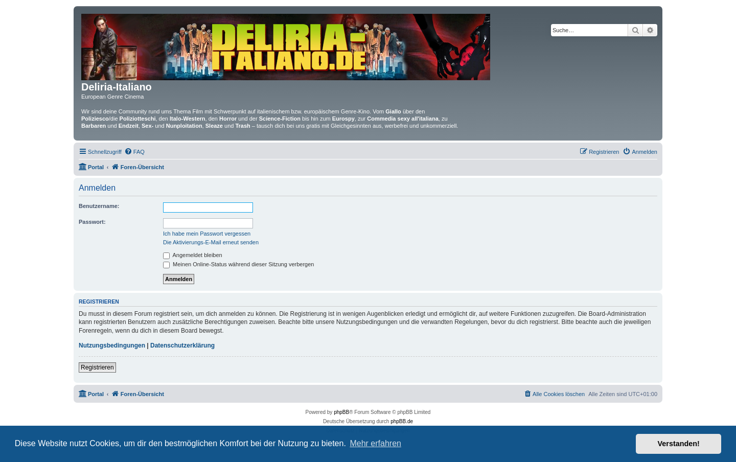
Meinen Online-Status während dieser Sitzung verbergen (238, 264)
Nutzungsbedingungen (112, 345)
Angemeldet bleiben (192, 255)
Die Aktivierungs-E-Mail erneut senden (211, 242)
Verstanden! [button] (679, 444)
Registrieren (97, 367)
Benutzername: (99, 206)
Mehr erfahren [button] (375, 443)
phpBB (341, 412)
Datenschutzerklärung (182, 345)
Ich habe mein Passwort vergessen (206, 233)
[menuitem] (134, 152)
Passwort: (92, 222)
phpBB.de (401, 421)
